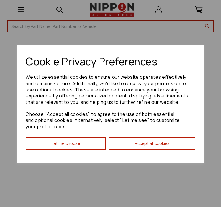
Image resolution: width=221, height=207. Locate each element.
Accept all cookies (152, 143)
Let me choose (66, 143)
